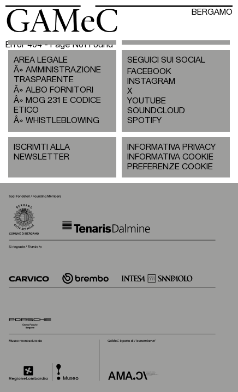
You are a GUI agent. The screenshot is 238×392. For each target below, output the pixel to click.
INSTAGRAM (151, 81)
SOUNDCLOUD (151, 111)
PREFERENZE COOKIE (170, 167)
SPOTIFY (144, 121)
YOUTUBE (146, 101)
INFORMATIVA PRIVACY (171, 147)
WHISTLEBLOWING (62, 121)
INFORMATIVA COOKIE (170, 157)
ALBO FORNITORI (59, 90)
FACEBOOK (149, 72)
